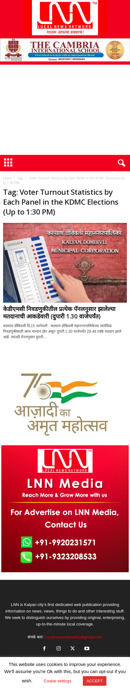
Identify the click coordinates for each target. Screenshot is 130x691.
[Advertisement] (65, 110)
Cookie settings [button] (57, 681)
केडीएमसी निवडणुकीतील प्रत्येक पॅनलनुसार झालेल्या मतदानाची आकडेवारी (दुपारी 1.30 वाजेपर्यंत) (59, 312)
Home (7, 178)
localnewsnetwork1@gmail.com (74, 637)
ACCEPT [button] (95, 681)
